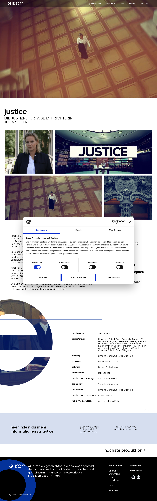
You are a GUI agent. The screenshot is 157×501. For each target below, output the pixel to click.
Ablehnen (43, 277)
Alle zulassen (114, 277)
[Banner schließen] (130, 222)
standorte (114, 480)
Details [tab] (78, 230)
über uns (113, 471)
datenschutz (136, 471)
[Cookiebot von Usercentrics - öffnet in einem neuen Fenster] (114, 222)
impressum (135, 465)
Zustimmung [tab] (41, 230)
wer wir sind (114, 474)
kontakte (113, 490)
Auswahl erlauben (78, 277)
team (111, 477)
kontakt (132, 3)
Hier (14, 427)
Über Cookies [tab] (115, 230)
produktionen (95, 3)
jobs (122, 3)
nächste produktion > (125, 450)
